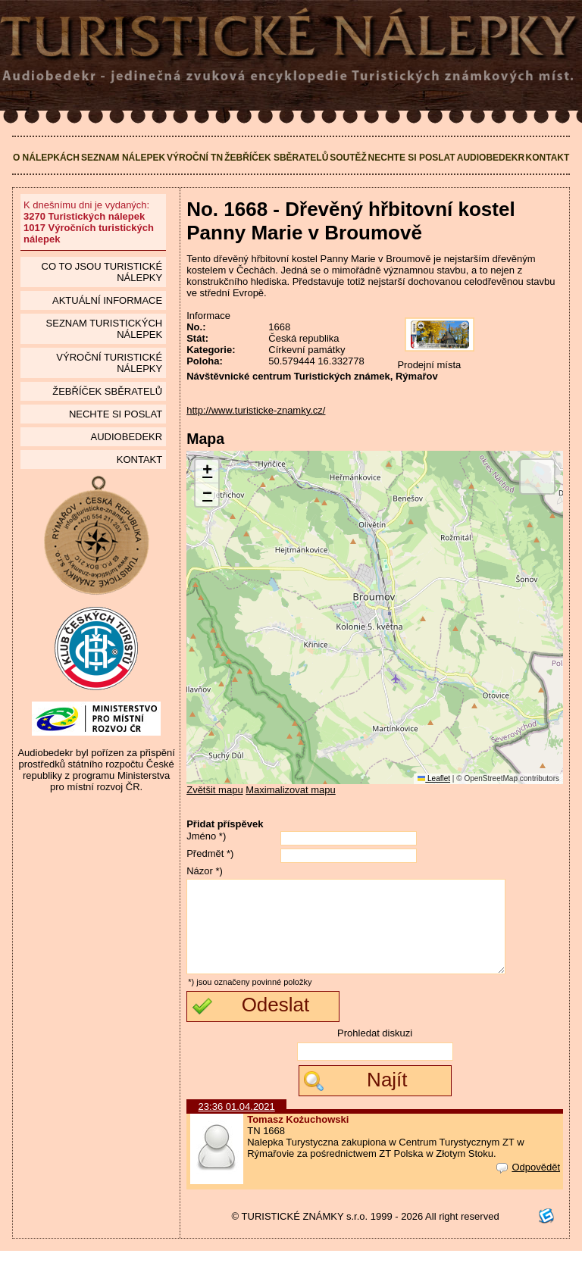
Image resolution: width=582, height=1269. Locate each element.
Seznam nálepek (123, 157)
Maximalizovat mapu (291, 789)
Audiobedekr (490, 157)
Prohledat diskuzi (374, 1051)
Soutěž (348, 157)
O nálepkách (46, 157)
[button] (207, 471)
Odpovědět (528, 1185)
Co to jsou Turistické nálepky (102, 272)
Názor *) (204, 871)
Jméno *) (206, 836)
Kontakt (548, 157)
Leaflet (434, 778)
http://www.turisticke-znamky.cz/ (255, 410)
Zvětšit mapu (214, 789)
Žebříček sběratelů (276, 157)
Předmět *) (209, 853)
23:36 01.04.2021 (237, 1124)
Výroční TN (195, 157)
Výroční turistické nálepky (109, 363)
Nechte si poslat (411, 157)
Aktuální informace (107, 300)
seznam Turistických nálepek (104, 328)
